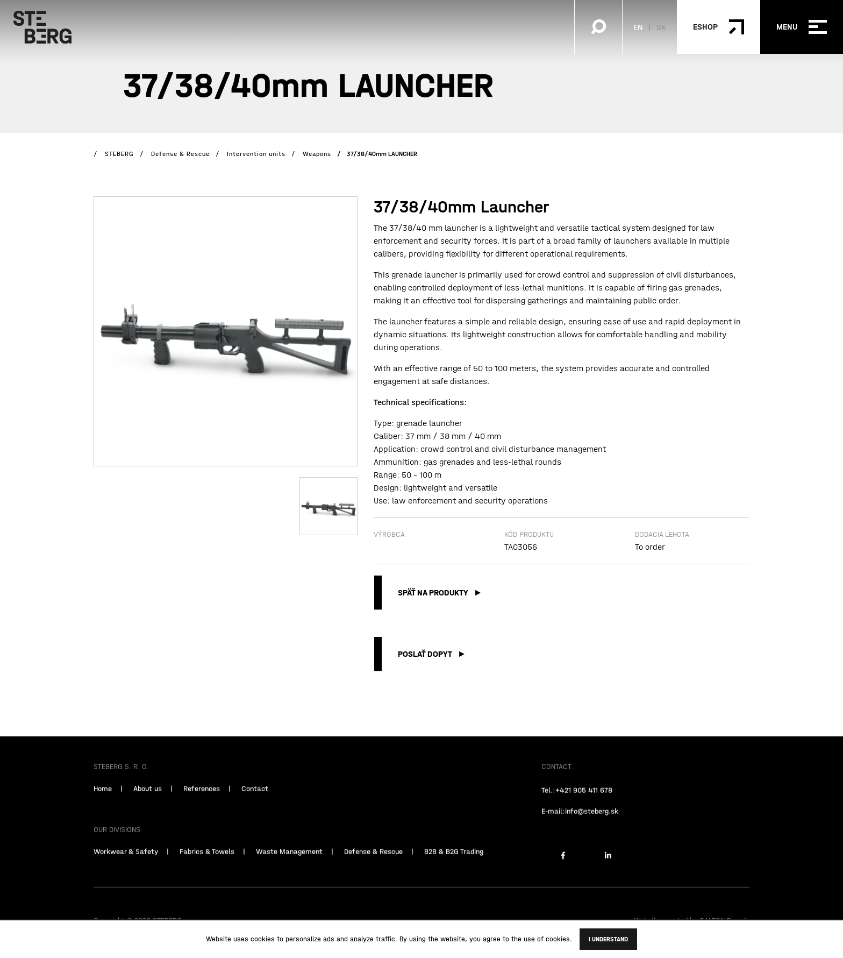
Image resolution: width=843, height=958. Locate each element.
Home (103, 807)
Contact (254, 807)
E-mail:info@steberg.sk (579, 830)
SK (661, 27)
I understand (608, 939)
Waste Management (289, 870)
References (201, 807)
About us (147, 807)
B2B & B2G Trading (453, 870)
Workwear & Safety (126, 870)
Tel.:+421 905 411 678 (576, 809)
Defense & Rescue (373, 870)
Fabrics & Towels (207, 870)
